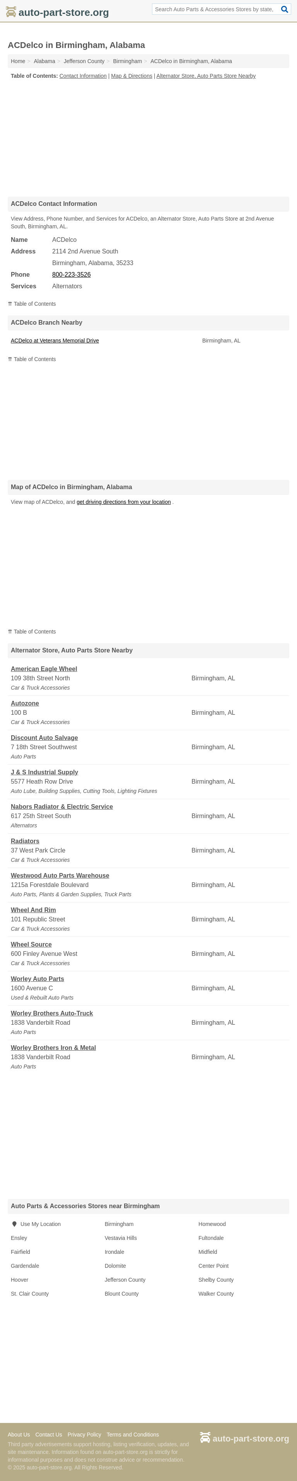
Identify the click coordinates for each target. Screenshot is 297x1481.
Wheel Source (31, 944)
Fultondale (211, 1238)
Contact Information (83, 76)
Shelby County (216, 1280)
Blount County (122, 1294)
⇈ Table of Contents (32, 304)
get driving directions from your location (124, 502)
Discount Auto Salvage (44, 738)
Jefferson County (125, 1280)
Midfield (207, 1252)
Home (18, 61)
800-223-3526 (71, 274)
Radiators (25, 841)
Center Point (213, 1266)
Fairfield (20, 1252)
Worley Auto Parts (37, 979)
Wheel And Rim (33, 910)
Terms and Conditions (133, 1434)
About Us (19, 1434)
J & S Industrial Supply (44, 772)
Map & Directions (131, 76)
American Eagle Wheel (44, 669)
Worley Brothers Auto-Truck (52, 1013)
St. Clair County (30, 1294)
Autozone (25, 703)
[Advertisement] (148, 138)
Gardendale (25, 1266)
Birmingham (119, 1224)
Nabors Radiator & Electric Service (62, 806)
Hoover (19, 1280)
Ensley (19, 1238)
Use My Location (36, 1224)
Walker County (216, 1294)
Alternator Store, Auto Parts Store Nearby (206, 76)
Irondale (115, 1252)
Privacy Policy (84, 1434)
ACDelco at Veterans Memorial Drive (55, 340)
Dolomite (115, 1266)
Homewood (212, 1224)
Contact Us (48, 1434)
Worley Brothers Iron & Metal (53, 1047)
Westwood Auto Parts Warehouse (60, 875)
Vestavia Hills (121, 1238)
